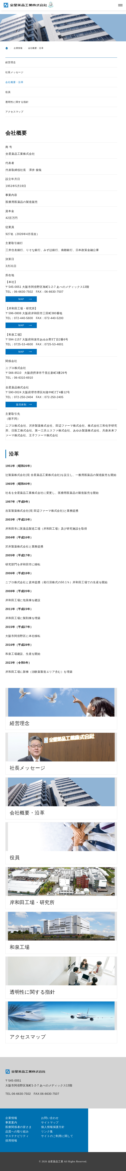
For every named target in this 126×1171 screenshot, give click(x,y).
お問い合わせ (50, 1117)
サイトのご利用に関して (57, 1136)
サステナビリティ (17, 1136)
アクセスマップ (14, 111)
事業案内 (11, 1122)
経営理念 (10, 62)
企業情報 (18, 48)
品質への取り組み (17, 1131)
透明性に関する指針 (16, 102)
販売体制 (21, 404)
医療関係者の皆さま (18, 1126)
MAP (21, 299)
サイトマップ (50, 1122)
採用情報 (11, 1140)
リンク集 (47, 1131)
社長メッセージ (14, 72)
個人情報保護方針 (52, 1126)
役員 (8, 92)
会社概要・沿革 (14, 82)
